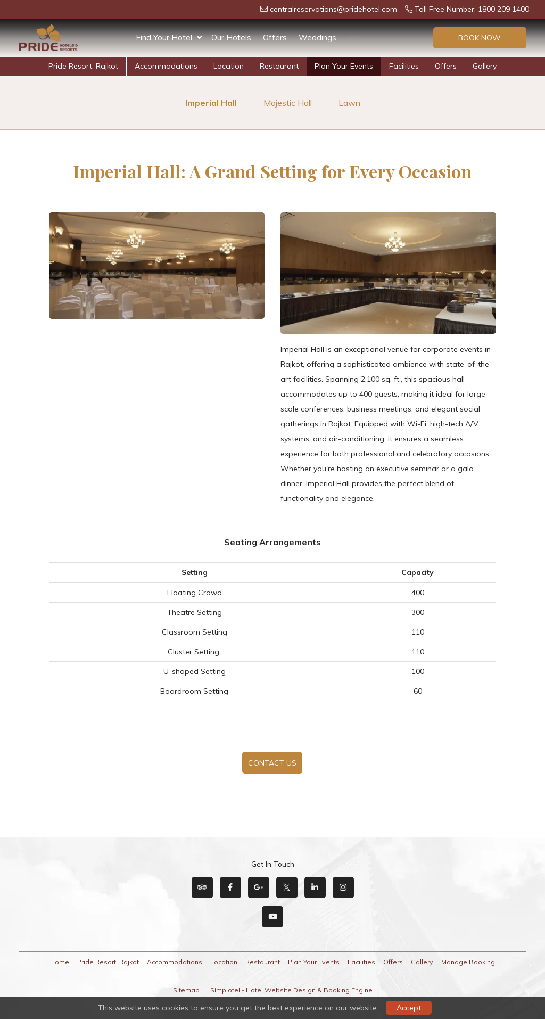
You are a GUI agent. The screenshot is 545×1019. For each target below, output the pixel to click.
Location (228, 66)
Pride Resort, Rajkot (83, 66)
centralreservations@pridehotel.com (328, 9)
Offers (275, 37)
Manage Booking (468, 962)
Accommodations (166, 66)
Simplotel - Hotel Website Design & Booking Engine (291, 990)
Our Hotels (231, 37)
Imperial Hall (211, 102)
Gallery (485, 66)
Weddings (317, 37)
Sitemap (186, 990)
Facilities (404, 66)
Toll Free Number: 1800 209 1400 (467, 9)
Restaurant (279, 66)
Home (59, 962)
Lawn (349, 102)
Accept (409, 1008)
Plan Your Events (344, 66)
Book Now (479, 38)
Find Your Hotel (169, 37)
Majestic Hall (287, 102)
